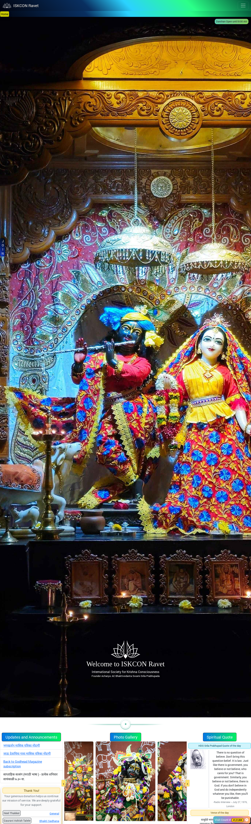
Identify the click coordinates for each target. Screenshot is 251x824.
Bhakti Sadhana (49, 821)
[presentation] (63, 783)
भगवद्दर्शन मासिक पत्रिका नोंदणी (21, 745)
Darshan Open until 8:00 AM (231, 21)
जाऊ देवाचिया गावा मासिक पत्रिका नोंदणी (27, 753)
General (54, 813)
